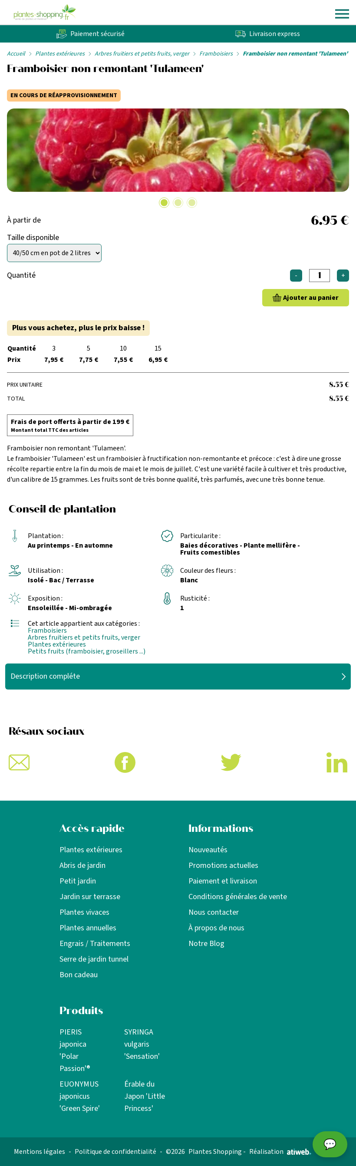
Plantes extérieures (60, 53)
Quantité (21, 275)
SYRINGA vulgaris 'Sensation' (142, 1044)
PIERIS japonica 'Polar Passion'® (74, 1050)
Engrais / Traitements (94, 943)
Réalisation (280, 1152)
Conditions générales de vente (237, 896)
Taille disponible (33, 237)
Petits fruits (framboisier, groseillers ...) (86, 651)
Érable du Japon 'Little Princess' (144, 1096)
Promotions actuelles (223, 865)
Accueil (16, 53)
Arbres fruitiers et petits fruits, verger (142, 53)
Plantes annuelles (87, 928)
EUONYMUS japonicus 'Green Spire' (79, 1096)
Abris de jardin (82, 865)
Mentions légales (39, 1151)
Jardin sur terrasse (89, 896)
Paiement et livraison (222, 881)
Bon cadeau (78, 974)
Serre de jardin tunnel (94, 959)
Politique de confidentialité (115, 1151)
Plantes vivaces (84, 912)
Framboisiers (216, 53)
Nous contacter (213, 912)
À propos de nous (216, 928)
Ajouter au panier (311, 297)
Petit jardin (77, 881)
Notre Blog (206, 943)
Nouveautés (207, 849)
